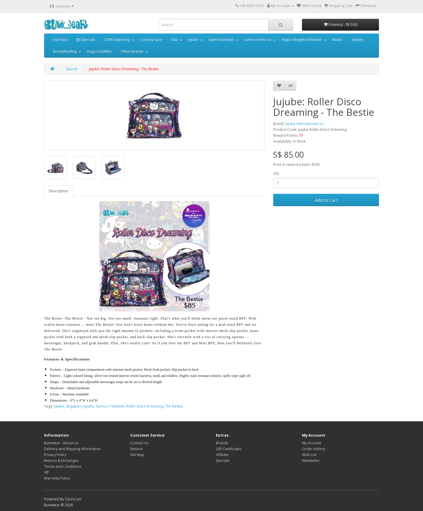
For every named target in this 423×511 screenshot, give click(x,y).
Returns (136, 448)
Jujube (193, 39)
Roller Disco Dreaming (144, 406)
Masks (337, 39)
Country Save (151, 39)
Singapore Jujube (80, 406)
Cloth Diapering (117, 39)
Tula (174, 39)
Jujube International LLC (304, 123)
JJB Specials (85, 39)
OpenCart (73, 499)
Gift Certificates (228, 448)
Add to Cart (326, 200)
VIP (46, 472)
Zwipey (357, 39)
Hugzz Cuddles (99, 51)
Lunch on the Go (257, 39)
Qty (276, 173)
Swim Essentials (221, 39)
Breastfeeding (65, 51)
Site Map (137, 454)
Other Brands (132, 51)
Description (58, 190)
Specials (222, 460)
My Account (311, 442)
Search (71, 68)
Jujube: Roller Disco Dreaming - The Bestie (124, 68)
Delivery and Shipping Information (72, 448)
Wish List (309, 454)
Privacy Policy (55, 454)
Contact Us (139, 442)
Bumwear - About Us (61, 442)
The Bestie (173, 406)
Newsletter (311, 460)
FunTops (60, 39)
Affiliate (222, 454)
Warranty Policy (57, 478)
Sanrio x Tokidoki (110, 406)
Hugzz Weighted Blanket (302, 39)
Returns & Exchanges (61, 460)
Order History (313, 448)
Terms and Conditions (62, 466)
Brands (222, 442)
